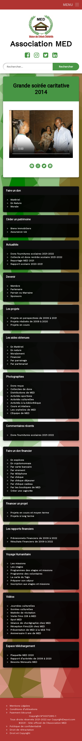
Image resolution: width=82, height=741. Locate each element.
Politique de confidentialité (25, 726)
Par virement (68, 470)
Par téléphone (69, 473)
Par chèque (67, 477)
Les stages (67, 567)
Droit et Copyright (20, 733)
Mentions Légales (20, 705)
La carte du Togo (70, 577)
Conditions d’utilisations (23, 709)
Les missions (68, 563)
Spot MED (66, 619)
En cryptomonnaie (71, 463)
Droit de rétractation (22, 729)
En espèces (68, 460)
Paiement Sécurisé (20, 712)
